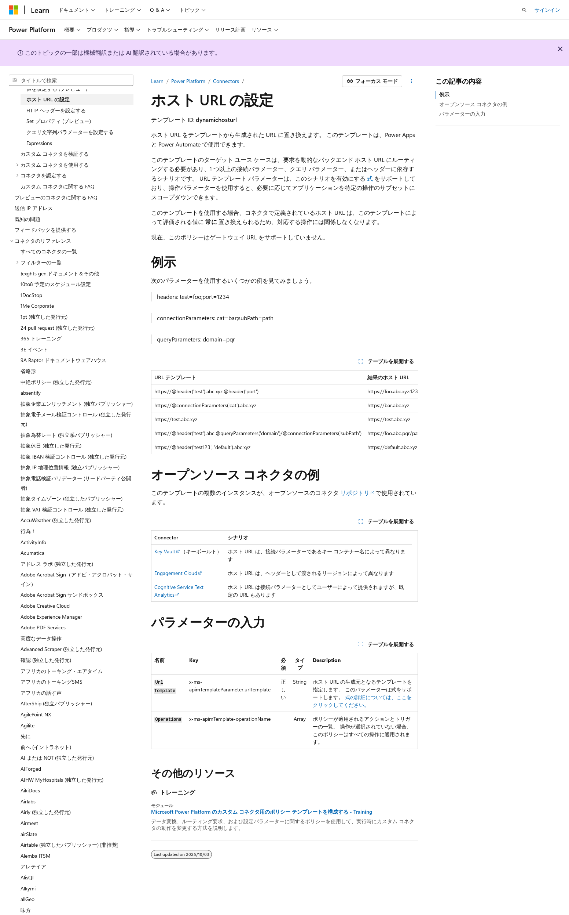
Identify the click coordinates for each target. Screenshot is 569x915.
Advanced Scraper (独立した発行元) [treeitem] (61, 648)
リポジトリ (355, 492)
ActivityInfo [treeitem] (33, 542)
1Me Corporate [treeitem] (37, 305)
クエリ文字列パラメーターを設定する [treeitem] (70, 132)
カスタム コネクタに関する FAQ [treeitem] (58, 186)
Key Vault (164, 551)
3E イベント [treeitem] (34, 349)
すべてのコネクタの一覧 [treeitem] (49, 251)
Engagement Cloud (175, 572)
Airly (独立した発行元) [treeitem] (46, 812)
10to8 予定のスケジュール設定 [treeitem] (56, 284)
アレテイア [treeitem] (33, 866)
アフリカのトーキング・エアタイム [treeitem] (62, 671)
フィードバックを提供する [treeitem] (45, 229)
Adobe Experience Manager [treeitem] (51, 616)
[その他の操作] (411, 81)
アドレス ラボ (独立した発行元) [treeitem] (57, 563)
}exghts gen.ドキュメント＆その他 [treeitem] (60, 273)
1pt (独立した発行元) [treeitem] (44, 316)
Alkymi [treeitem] (28, 888)
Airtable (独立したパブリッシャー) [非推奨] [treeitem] (69, 844)
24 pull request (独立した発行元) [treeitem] (58, 327)
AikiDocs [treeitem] (30, 790)
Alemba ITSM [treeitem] (36, 855)
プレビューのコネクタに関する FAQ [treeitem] (56, 197)
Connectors (226, 80)
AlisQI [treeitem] (27, 877)
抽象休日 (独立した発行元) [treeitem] (51, 445)
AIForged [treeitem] (31, 768)
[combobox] (71, 80)
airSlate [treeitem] (29, 834)
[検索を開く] (524, 10)
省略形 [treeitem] (28, 371)
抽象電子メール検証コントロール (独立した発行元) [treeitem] (76, 419)
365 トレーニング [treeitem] (41, 338)
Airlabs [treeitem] (28, 801)
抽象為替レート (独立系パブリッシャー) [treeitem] (66, 434)
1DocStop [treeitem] (31, 295)
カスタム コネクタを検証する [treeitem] (55, 153)
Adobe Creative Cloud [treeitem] (45, 605)
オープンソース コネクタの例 (473, 104)
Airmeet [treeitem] (29, 823)
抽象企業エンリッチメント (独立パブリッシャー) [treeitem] (77, 403)
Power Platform (188, 80)
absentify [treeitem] (31, 392)
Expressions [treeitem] (39, 143)
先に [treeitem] (26, 736)
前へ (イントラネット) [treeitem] (46, 747)
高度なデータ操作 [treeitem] (41, 638)
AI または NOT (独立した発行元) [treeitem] (57, 757)
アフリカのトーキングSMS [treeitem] (51, 681)
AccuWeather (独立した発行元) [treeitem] (56, 520)
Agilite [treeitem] (27, 725)
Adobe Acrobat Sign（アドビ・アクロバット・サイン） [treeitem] (77, 579)
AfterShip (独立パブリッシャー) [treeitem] (56, 703)
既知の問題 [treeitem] (27, 219)
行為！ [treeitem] (28, 531)
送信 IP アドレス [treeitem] (34, 208)
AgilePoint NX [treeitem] (36, 714)
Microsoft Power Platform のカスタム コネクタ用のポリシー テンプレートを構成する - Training (261, 812)
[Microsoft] (13, 10)
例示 (444, 94)
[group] (284, 412)
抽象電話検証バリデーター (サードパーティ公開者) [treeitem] (76, 483)
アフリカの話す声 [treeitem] (41, 692)
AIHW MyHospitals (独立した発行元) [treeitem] (62, 779)
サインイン (547, 9)
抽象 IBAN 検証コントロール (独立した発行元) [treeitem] (73, 456)
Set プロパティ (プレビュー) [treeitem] (58, 120)
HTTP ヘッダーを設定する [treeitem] (56, 110)
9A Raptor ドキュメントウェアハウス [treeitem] (63, 360)
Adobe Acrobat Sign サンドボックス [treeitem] (62, 594)
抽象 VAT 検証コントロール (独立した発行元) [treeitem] (72, 509)
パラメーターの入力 (462, 113)
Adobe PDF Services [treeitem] (43, 627)
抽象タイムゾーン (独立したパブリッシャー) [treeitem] (71, 498)
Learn (157, 80)
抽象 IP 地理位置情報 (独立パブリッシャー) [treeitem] (70, 467)
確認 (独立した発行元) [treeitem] (46, 660)
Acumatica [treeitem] (32, 552)
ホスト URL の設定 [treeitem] (48, 99)
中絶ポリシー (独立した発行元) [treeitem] (56, 382)
